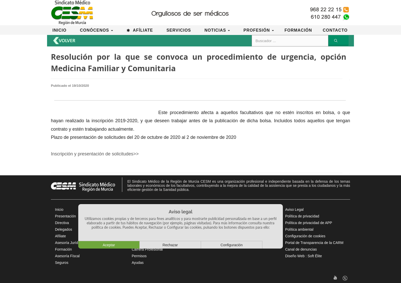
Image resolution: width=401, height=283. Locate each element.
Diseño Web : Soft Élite (303, 256)
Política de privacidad (302, 216)
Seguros (61, 263)
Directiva (62, 223)
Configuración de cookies (305, 236)
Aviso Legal (294, 209)
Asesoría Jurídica (69, 243)
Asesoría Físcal (67, 256)
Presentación (65, 216)
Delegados (63, 229)
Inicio (59, 209)
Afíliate (60, 236)
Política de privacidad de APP (308, 223)
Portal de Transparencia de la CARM (314, 243)
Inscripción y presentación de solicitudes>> (95, 153)
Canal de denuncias (301, 249)
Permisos (139, 256)
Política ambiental (299, 229)
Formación (63, 249)
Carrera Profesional (147, 249)
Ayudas (137, 263)
